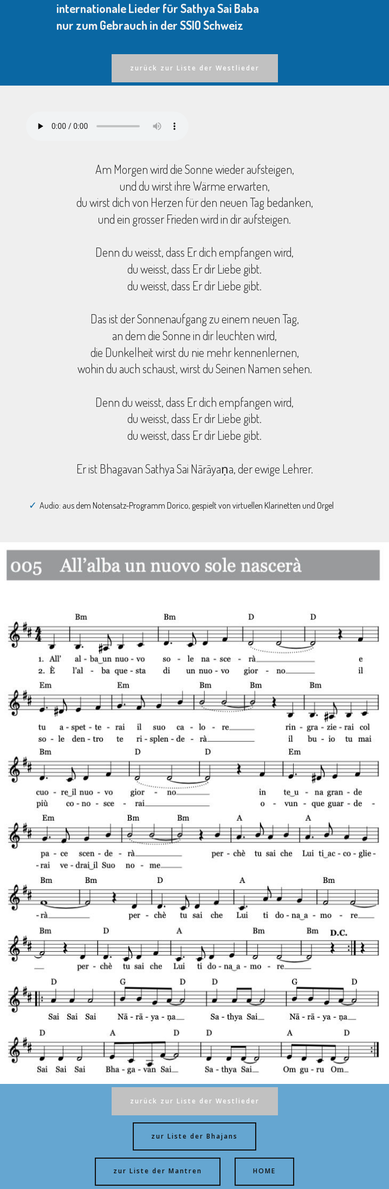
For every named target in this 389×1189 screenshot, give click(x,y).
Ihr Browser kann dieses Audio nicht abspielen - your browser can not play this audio (107, 126)
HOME (264, 1170)
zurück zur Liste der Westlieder (195, 68)
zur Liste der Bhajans (194, 1136)
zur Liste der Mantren (157, 1170)
